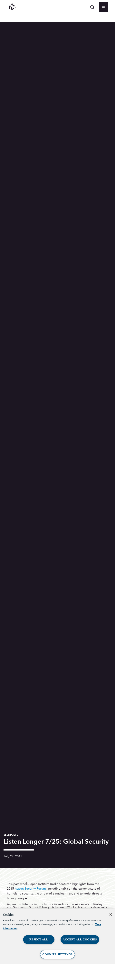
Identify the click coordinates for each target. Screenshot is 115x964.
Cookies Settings (57, 954)
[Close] (110, 914)
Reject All (38, 939)
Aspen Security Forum (30, 888)
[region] (57, 936)
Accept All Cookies (80, 939)
